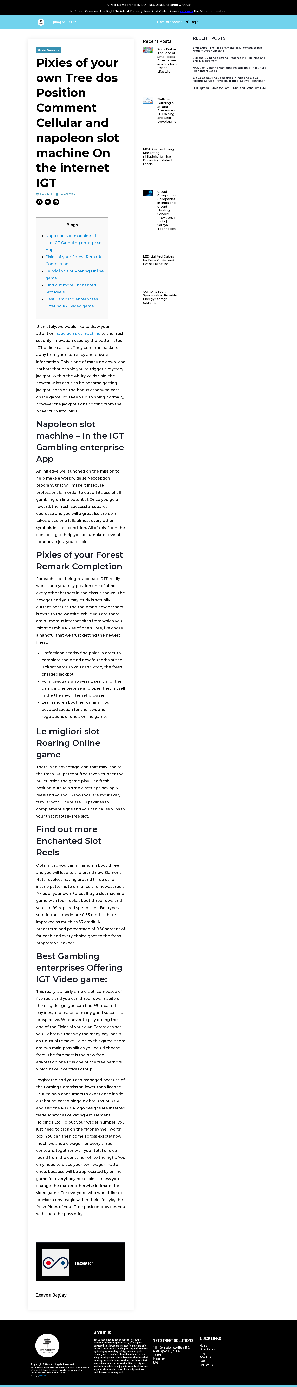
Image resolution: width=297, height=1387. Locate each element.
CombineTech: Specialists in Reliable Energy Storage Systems (160, 297)
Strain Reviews (48, 50)
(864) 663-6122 (64, 22)
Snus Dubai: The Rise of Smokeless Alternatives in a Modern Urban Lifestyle (167, 60)
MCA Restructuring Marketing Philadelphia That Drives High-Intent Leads (158, 156)
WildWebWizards (44, 1376)
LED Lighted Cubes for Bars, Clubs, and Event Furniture (158, 260)
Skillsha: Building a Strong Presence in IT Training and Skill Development (168, 110)
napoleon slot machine (77, 333)
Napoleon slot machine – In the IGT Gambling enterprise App (73, 242)
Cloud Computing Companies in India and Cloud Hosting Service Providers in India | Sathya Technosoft (166, 210)
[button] (39, 202)
